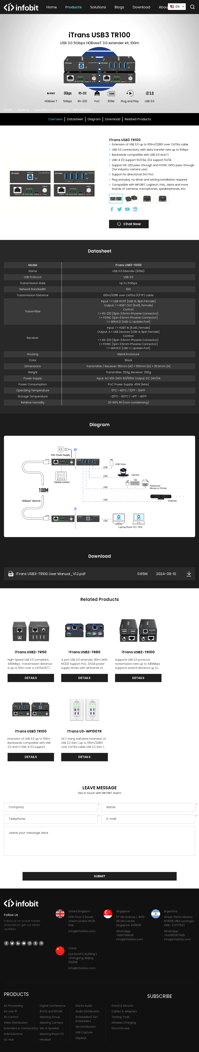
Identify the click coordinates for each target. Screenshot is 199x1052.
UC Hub (9, 1029)
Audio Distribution (87, 1001)
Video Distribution (16, 1012)
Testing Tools (121, 1007)
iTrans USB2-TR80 (76, 648)
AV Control (11, 1007)
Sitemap (142, 1047)
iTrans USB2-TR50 (28, 648)
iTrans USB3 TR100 (171, 648)
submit (99, 865)
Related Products (138, 119)
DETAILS (28, 674)
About (164, 7)
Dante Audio (84, 995)
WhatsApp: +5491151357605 (174, 923)
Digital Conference (52, 995)
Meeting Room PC (52, 1024)
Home (51, 7)
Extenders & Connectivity (52, 110)
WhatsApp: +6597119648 (125, 923)
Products (73, 7)
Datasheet (75, 119)
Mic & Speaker (49, 1018)
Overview (55, 119)
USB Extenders (82, 110)
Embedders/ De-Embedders (87, 1009)
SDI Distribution (86, 1016)
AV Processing (13, 995)
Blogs (119, 7)
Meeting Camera (51, 1012)
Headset (45, 1029)
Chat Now (130, 224)
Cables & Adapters (124, 1001)
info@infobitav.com (81, 921)
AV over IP (10, 1001)
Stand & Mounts (122, 995)
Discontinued (120, 1018)
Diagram (94, 119)
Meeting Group (50, 1007)
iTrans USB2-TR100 (123, 648)
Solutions (98, 7)
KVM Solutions (13, 1024)
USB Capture (84, 1022)
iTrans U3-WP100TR (28, 723)
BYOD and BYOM (51, 1001)
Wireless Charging (124, 1012)
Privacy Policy (127, 1047)
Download (141, 7)
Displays (81, 1028)
